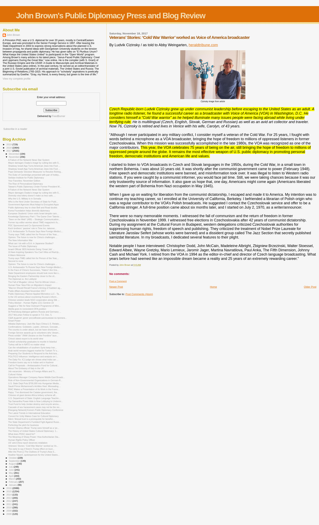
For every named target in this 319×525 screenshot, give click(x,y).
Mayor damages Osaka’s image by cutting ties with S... (34, 163)
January (13, 485)
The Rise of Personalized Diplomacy (25, 184)
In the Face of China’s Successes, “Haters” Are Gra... (33, 270)
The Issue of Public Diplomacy (22, 246)
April (11, 476)
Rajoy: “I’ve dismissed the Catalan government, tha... (33, 392)
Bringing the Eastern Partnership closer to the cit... (32, 276)
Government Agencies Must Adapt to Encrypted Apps (33, 204)
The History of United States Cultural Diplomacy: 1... (33, 431)
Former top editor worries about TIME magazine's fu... (33, 222)
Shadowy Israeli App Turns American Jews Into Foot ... (34, 166)
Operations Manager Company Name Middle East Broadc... (36, 377)
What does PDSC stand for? (21, 434)
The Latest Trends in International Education (29, 413)
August (13, 464)
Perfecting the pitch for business (23, 425)
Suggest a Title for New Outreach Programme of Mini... (34, 306)
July (11, 467)
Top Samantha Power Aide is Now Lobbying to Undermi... (35, 401)
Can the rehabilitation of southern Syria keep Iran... (32, 347)
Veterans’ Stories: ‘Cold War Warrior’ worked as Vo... (33, 446)
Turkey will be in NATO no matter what (26, 344)
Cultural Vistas (15, 374)
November (14, 157)
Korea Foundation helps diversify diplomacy (29, 210)
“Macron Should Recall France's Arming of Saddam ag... (35, 288)
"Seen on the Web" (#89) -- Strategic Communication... (34, 219)
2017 (9, 150)
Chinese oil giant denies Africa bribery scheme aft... (32, 395)
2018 (9, 147)
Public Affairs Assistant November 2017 (27, 291)
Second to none (15, 261)
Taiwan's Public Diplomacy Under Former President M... (34, 186)
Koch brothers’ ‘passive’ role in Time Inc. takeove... (32, 228)
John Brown (13, 35)
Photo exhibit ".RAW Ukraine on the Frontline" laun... (33, 335)
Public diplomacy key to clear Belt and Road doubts (32, 207)
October (13, 458)
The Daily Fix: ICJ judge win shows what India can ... (33, 359)
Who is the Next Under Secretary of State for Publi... (33, 201)
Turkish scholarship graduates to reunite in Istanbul (32, 341)
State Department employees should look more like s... (34, 273)
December (14, 154)
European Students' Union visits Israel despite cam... (33, 213)
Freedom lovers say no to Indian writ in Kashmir (31, 362)
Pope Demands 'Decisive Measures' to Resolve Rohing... (35, 172)
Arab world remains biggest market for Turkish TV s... (33, 350)
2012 (9, 501)
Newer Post (116, 286)
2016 (9, 488)
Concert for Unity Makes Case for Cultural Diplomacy (33, 416)
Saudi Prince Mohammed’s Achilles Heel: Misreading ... (34, 386)
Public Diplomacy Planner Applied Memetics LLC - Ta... (34, 294)
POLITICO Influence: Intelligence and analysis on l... (33, 356)
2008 (9, 514)
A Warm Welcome (16, 255)
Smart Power (14, 320)
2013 (9, 498)
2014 (9, 494)
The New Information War (20, 240)
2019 (9, 144)
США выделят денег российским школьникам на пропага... (37, 318)
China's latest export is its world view (25, 338)
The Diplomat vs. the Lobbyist (22, 279)
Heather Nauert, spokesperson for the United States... (33, 455)
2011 (9, 504)
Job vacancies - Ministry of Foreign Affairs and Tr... (32, 371)
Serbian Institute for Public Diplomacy (26, 177)
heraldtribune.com (203, 45)
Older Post (310, 286)
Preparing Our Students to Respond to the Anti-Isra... (33, 353)
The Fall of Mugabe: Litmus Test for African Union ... (33, 282)
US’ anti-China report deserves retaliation (27, 443)
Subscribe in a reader (15, 129)
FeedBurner (58, 116)
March (12, 479)
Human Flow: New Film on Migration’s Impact (29, 285)
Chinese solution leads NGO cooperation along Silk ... (33, 300)
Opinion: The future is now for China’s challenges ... (32, 237)
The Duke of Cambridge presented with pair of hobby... (34, 175)
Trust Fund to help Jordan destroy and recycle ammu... (34, 404)
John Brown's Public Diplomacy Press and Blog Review (110, 15)
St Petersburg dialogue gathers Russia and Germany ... (34, 312)
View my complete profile (17, 78)
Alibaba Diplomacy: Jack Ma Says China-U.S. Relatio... (34, 324)
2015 (9, 491)
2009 (9, 510)
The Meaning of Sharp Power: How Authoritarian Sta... (34, 437)
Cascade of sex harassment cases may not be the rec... (34, 407)
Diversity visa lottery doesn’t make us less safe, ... (32, 195)
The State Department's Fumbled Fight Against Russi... (34, 422)
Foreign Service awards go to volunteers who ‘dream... (34, 332)
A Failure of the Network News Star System (28, 160)
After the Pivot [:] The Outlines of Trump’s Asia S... (32, 452)
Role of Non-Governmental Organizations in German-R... (35, 380)
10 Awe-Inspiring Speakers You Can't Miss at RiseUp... (34, 252)
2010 (9, 507)
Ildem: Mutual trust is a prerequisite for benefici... (31, 419)
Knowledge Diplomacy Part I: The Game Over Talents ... (34, 216)
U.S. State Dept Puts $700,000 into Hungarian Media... (34, 383)
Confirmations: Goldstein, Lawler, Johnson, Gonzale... (33, 327)
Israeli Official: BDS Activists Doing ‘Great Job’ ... (31, 249)
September (15, 461)
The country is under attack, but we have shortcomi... (33, 329)
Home (213, 286)
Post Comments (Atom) (139, 294)
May (11, 473)
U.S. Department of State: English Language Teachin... (34, 398)
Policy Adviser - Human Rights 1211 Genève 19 (31, 303)
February (14, 482)
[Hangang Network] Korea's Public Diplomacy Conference (35, 410)
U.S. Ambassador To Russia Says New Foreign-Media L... (35, 231)
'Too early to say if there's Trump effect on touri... (31, 449)
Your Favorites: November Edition (24, 180)
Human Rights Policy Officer (21, 440)
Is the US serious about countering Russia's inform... (33, 297)
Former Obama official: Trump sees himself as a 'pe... (33, 428)
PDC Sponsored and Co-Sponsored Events (28, 225)
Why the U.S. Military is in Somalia (24, 198)
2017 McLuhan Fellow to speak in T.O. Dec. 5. (30, 315)
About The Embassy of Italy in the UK (26, 368)
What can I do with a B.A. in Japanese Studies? (31, 243)
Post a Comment (118, 281)
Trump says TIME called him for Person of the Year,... (33, 234)
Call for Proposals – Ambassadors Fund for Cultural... (33, 365)
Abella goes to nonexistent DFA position (27, 309)
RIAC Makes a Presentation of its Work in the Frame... (34, 389)
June (11, 470)
